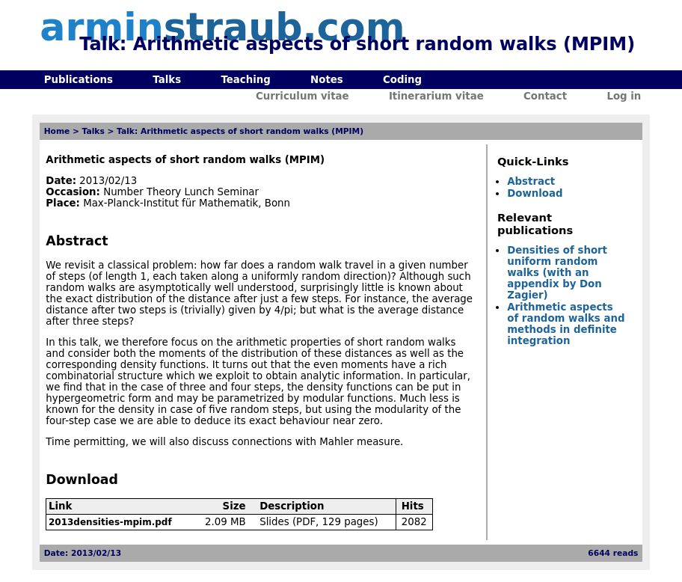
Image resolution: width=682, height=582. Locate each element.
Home (57, 131)
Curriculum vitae (302, 96)
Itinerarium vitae (436, 96)
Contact (545, 96)
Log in (623, 96)
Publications (78, 79)
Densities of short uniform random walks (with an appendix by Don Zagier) (557, 273)
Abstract (531, 181)
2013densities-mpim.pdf (110, 522)
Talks (167, 79)
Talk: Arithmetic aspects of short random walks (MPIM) (240, 131)
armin (222, 27)
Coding (402, 79)
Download (534, 193)
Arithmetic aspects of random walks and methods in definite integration (565, 323)
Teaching (245, 79)
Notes (326, 79)
